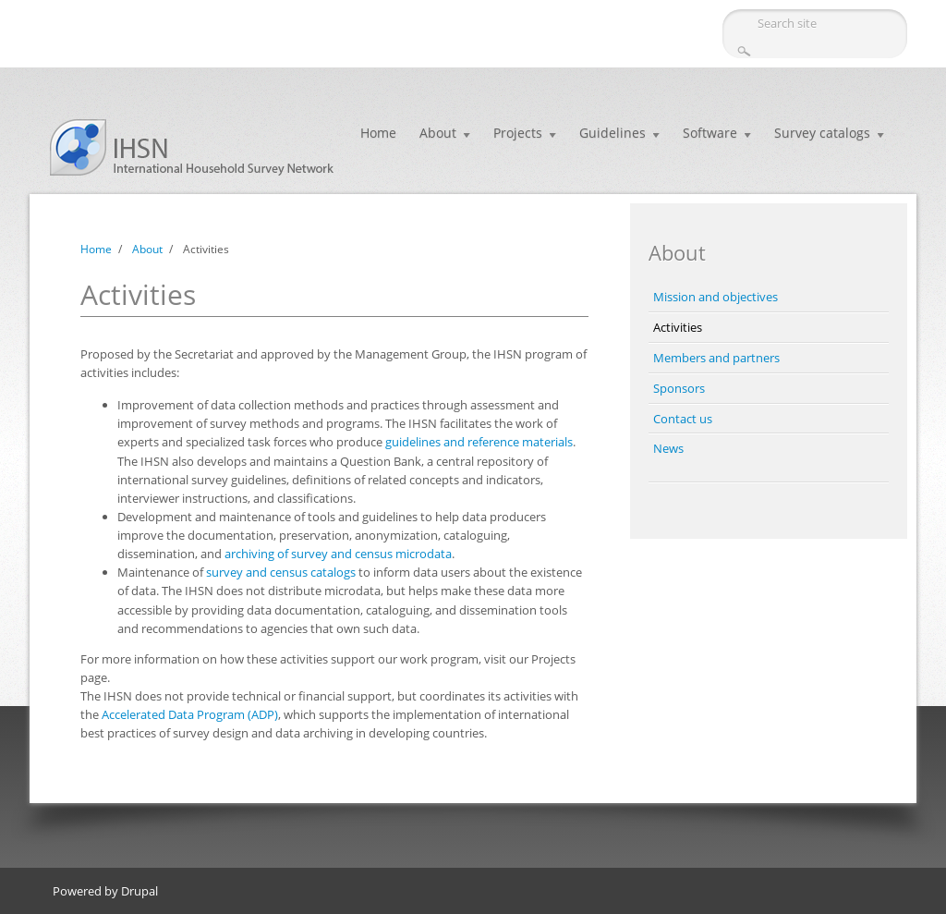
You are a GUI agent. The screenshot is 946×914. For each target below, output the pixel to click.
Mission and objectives (715, 296)
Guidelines (612, 132)
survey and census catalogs (281, 572)
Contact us (682, 418)
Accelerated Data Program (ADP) (190, 714)
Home (378, 132)
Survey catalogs (822, 132)
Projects (517, 132)
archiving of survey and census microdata (338, 553)
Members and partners (716, 357)
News (668, 448)
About (437, 132)
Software (710, 132)
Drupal (139, 891)
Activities (677, 327)
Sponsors (679, 388)
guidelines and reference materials (479, 441)
